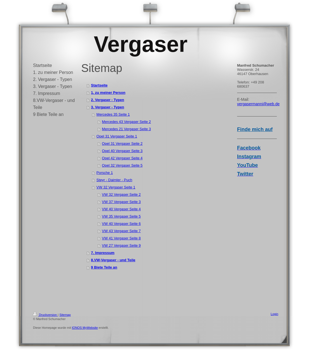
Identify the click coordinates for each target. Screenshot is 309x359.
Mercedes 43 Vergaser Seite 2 (126, 122)
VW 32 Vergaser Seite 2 (121, 194)
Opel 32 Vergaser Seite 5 (122, 165)
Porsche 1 (105, 173)
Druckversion (45, 314)
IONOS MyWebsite (85, 327)
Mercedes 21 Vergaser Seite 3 (126, 129)
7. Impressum (102, 253)
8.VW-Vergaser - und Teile (113, 260)
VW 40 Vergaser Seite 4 (121, 209)
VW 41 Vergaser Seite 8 (121, 238)
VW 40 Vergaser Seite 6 (121, 224)
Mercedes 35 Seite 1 (113, 114)
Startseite (99, 85)
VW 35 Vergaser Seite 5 (121, 216)
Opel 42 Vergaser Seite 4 (122, 158)
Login (274, 314)
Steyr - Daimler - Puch (114, 180)
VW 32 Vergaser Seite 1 (116, 187)
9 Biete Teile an (104, 267)
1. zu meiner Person (108, 92)
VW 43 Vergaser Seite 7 (121, 231)
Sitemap (65, 314)
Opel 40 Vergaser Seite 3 (122, 151)
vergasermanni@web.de (258, 104)
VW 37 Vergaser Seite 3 (121, 202)
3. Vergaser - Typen (107, 107)
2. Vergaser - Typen (107, 100)
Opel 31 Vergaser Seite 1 (117, 136)
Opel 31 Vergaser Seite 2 (122, 143)
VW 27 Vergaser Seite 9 (121, 245)
